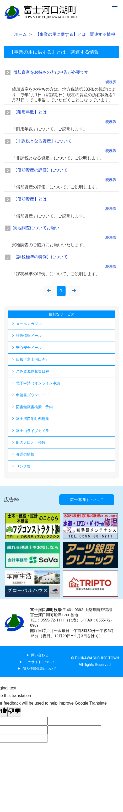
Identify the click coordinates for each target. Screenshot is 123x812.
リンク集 (23, 466)
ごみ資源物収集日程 (32, 371)
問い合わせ (39, 655)
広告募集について (87, 500)
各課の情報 (25, 454)
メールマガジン (29, 324)
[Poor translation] (14, 712)
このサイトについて (39, 662)
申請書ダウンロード (32, 395)
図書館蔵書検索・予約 (34, 407)
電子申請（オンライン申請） (40, 383)
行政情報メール (29, 335)
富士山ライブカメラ (32, 431)
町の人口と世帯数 (30, 442)
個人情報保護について (40, 669)
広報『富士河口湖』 (32, 359)
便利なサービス (61, 314)
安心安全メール (29, 347)
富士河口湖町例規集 (32, 419)
